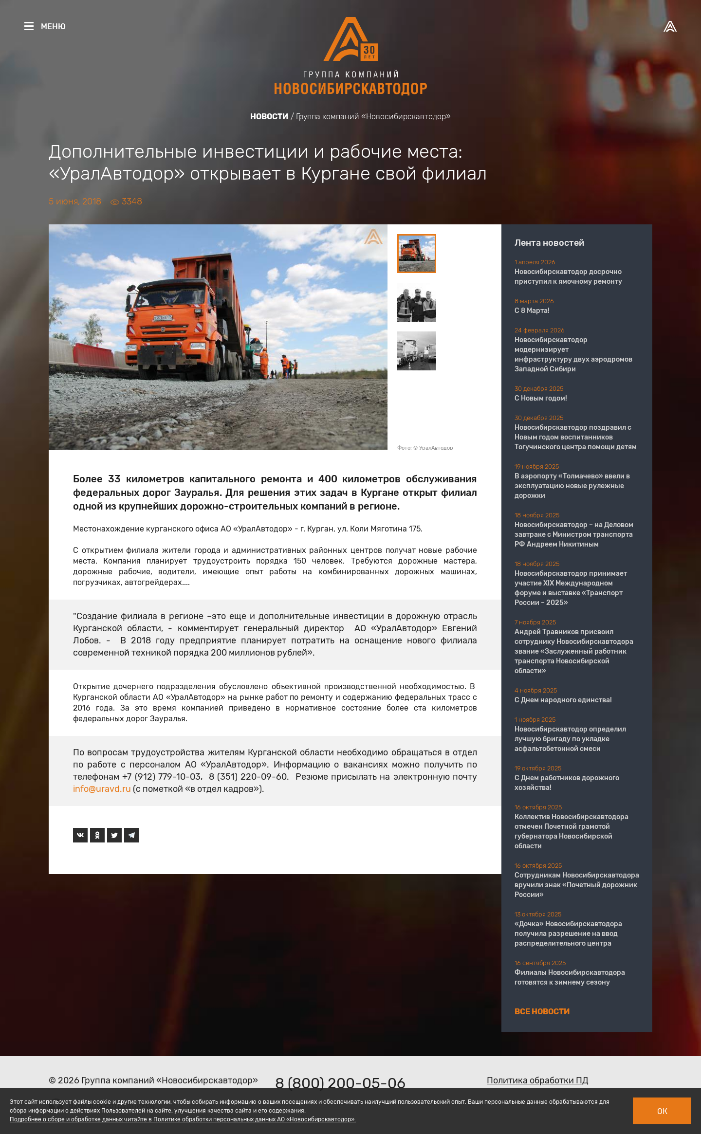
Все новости (542, 1011)
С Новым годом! (541, 398)
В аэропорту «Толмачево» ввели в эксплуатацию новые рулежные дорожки (572, 486)
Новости (269, 116)
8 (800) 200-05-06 (340, 1083)
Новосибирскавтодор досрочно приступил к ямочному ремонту (568, 277)
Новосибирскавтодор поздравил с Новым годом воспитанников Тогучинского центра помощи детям (576, 437)
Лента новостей (549, 243)
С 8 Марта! (532, 311)
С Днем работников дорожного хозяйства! (567, 783)
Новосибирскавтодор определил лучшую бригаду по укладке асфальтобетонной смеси (570, 739)
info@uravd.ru (102, 789)
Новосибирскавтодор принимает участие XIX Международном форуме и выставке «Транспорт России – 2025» (571, 588)
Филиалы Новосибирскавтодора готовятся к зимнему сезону (570, 978)
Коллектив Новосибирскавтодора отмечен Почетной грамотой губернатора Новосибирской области (571, 831)
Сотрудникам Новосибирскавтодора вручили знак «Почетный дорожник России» (577, 885)
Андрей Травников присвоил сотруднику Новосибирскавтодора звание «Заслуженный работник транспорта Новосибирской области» (574, 651)
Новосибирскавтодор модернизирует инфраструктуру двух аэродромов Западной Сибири (573, 354)
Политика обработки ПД (538, 1080)
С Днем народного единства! (563, 700)
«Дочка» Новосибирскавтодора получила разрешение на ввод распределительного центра (568, 934)
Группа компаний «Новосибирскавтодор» (373, 116)
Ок (662, 1111)
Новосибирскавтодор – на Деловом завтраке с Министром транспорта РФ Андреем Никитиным (574, 535)
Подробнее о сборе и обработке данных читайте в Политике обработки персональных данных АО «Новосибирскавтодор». (183, 1119)
